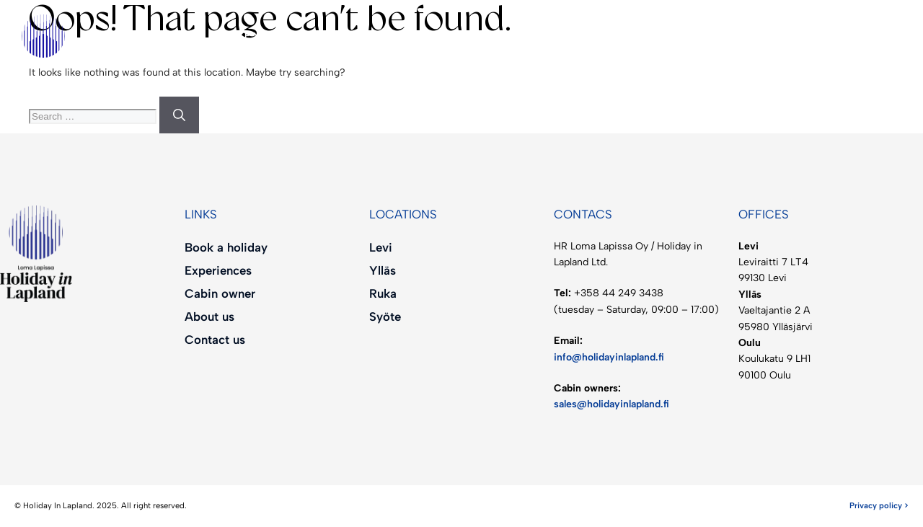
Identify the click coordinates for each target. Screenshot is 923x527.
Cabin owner (417, 35)
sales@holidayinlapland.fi (611, 404)
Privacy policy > (879, 505)
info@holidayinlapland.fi (609, 357)
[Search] (179, 115)
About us (545, 36)
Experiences (291, 35)
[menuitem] (651, 36)
